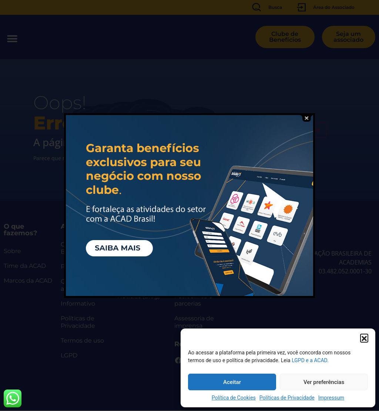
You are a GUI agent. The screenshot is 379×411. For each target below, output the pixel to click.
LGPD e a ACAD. (310, 360)
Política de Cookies (234, 398)
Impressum (331, 398)
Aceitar (232, 382)
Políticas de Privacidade (287, 398)
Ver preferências (323, 382)
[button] (364, 337)
